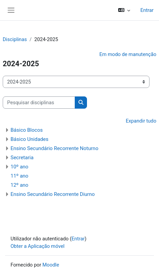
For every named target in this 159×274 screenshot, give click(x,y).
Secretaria (22, 157)
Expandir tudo (141, 121)
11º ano (19, 176)
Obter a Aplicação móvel (38, 246)
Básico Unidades (29, 139)
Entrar (147, 10)
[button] (124, 10)
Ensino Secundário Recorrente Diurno (53, 194)
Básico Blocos (27, 130)
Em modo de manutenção (127, 54)
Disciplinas (15, 39)
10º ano (19, 167)
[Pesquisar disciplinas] (39, 102)
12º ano (19, 185)
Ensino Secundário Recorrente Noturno (54, 148)
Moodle (50, 265)
